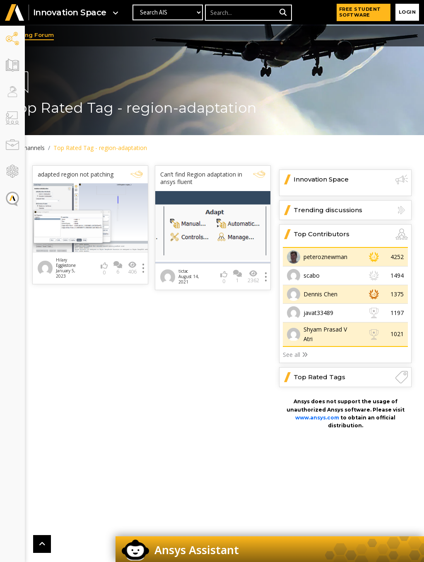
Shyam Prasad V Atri (325, 333)
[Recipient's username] (241, 13)
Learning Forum (55, 35)
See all (295, 355)
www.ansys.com (317, 417)
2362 (254, 271)
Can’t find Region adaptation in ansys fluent (207, 178)
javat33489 (318, 313)
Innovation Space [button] (351, 179)
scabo (312, 275)
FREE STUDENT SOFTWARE (360, 12)
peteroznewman (325, 257)
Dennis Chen (320, 294)
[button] (14, 13)
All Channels (53, 148)
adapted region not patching (88, 178)
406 (144, 268)
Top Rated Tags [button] (351, 377)
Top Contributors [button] (351, 234)
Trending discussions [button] (351, 210)
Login (407, 12)
